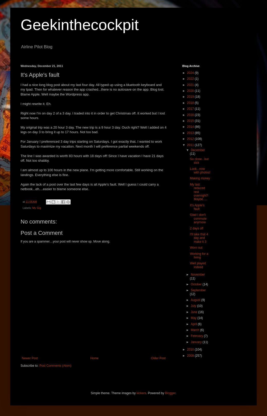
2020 (191, 91)
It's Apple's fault (197, 207)
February (197, 336)
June (194, 312)
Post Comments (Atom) (55, 365)
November (198, 274)
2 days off (196, 228)
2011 (191, 145)
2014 (191, 127)
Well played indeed (198, 265)
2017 (191, 109)
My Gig (36, 207)
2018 (191, 103)
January (197, 342)
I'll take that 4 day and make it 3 (199, 238)
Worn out (196, 247)
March (195, 330)
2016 (191, 115)
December (198, 150)
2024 (191, 73)
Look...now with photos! (200, 170)
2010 (191, 349)
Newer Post (30, 358)
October (197, 284)
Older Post (158, 358)
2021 (191, 85)
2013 (191, 133)
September (198, 290)
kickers (141, 393)
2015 (191, 121)
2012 (191, 139)
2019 (191, 97)
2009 (191, 355)
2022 (191, 79)
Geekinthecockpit (80, 24)
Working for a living (199, 255)
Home (94, 358)
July (194, 306)
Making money (200, 178)
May (194, 318)
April (194, 324)
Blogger (170, 393)
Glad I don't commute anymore (198, 218)
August (196, 300)
